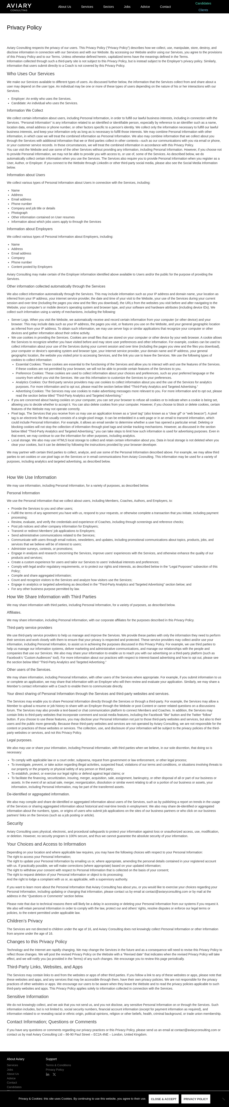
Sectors (108, 6)
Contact (165, 6)
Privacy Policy (55, 1069)
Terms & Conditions (58, 1065)
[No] (223, 1099)
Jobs (127, 6)
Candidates (203, 3)
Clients (203, 10)
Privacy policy (196, 1099)
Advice (145, 6)
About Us (64, 6)
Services (87, 6)
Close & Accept (163, 1099)
